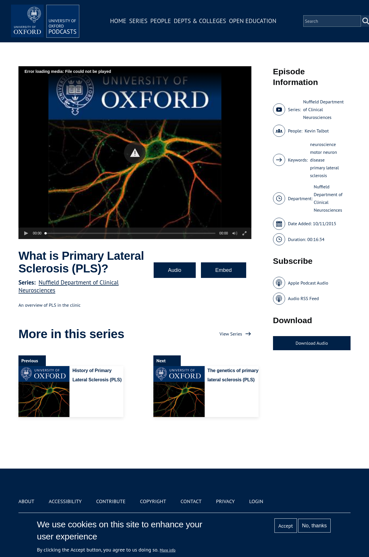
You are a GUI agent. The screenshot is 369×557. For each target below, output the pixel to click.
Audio (174, 270)
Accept (285, 525)
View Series (231, 334)
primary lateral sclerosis (324, 171)
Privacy (225, 501)
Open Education (253, 21)
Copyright (153, 501)
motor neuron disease (323, 156)
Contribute (110, 501)
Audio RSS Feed (303, 298)
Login (256, 501)
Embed (223, 270)
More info (168, 550)
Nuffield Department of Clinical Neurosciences (323, 109)
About (26, 501)
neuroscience (323, 144)
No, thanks (314, 525)
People (161, 21)
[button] (135, 153)
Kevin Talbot (317, 131)
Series (139, 21)
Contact (191, 501)
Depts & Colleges (200, 21)
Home (119, 21)
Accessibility (65, 501)
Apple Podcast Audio (308, 283)
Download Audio (311, 343)
